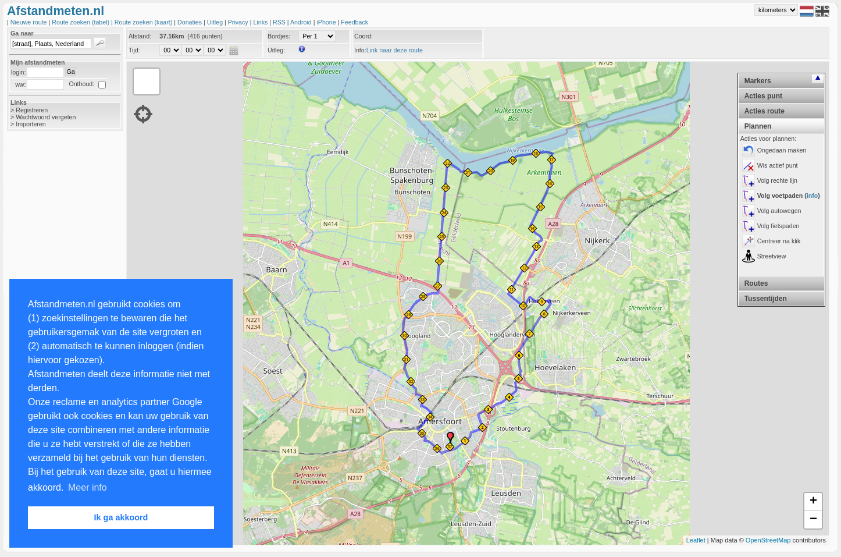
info (812, 195)
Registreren (32, 110)
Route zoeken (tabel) (81, 22)
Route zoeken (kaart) (144, 22)
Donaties (190, 22)
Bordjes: (279, 36)
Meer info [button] (87, 487)
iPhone (326, 22)
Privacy (239, 22)
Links (261, 22)
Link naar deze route (394, 50)
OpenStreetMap (768, 540)
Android (301, 22)
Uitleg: (276, 50)
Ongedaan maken (782, 150)
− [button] (813, 519)
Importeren (31, 123)
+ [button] (813, 501)
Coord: (363, 36)
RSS (280, 22)
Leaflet (695, 540)
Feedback (354, 22)
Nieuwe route (29, 22)
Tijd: (134, 50)
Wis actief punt (777, 165)
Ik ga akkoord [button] (121, 517)
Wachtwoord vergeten (46, 116)
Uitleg (215, 22)
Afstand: (140, 36)
